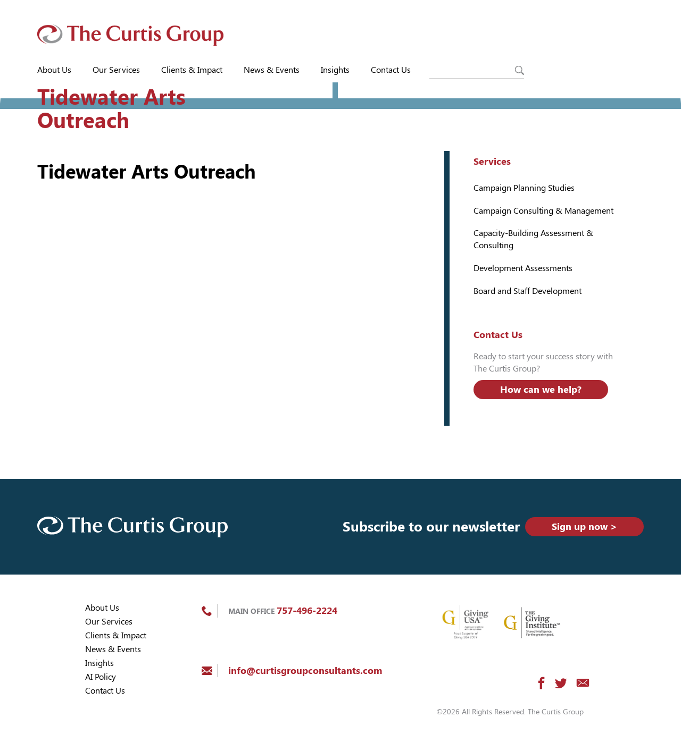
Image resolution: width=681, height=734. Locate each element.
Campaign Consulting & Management (543, 211)
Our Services (116, 70)
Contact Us (391, 70)
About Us (54, 70)
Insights (335, 70)
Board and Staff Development (528, 291)
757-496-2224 (307, 610)
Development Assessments (523, 268)
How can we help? (541, 389)
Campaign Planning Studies (524, 188)
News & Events (272, 70)
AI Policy (100, 677)
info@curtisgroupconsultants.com (305, 670)
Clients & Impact (191, 70)
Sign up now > (584, 526)
